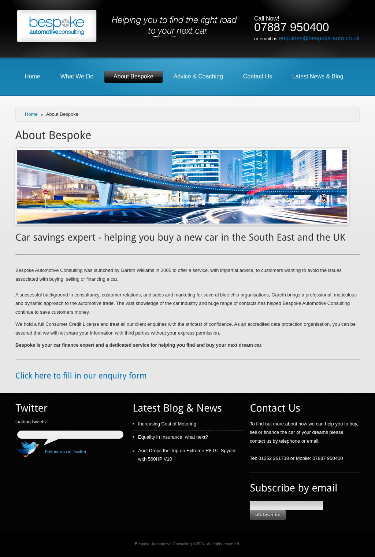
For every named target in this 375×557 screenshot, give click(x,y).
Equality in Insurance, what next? (173, 437)
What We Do (76, 76)
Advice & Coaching (198, 76)
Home (32, 76)
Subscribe (268, 514)
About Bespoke (133, 76)
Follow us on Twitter (66, 451)
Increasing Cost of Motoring (167, 424)
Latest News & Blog (318, 76)
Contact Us (257, 76)
